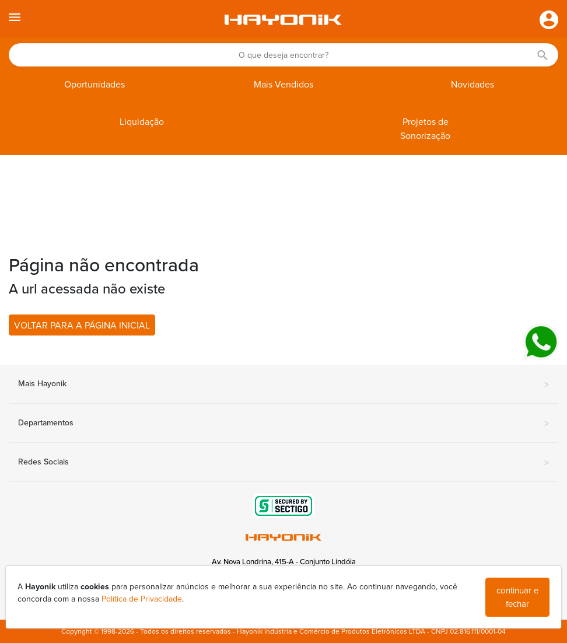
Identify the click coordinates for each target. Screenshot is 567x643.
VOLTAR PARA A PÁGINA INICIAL (82, 325)
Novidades (472, 84)
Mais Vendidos (283, 84)
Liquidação (142, 122)
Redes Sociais (283, 463)
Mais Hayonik (283, 385)
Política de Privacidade (142, 599)
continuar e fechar (517, 597)
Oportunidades (94, 84)
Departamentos (283, 424)
